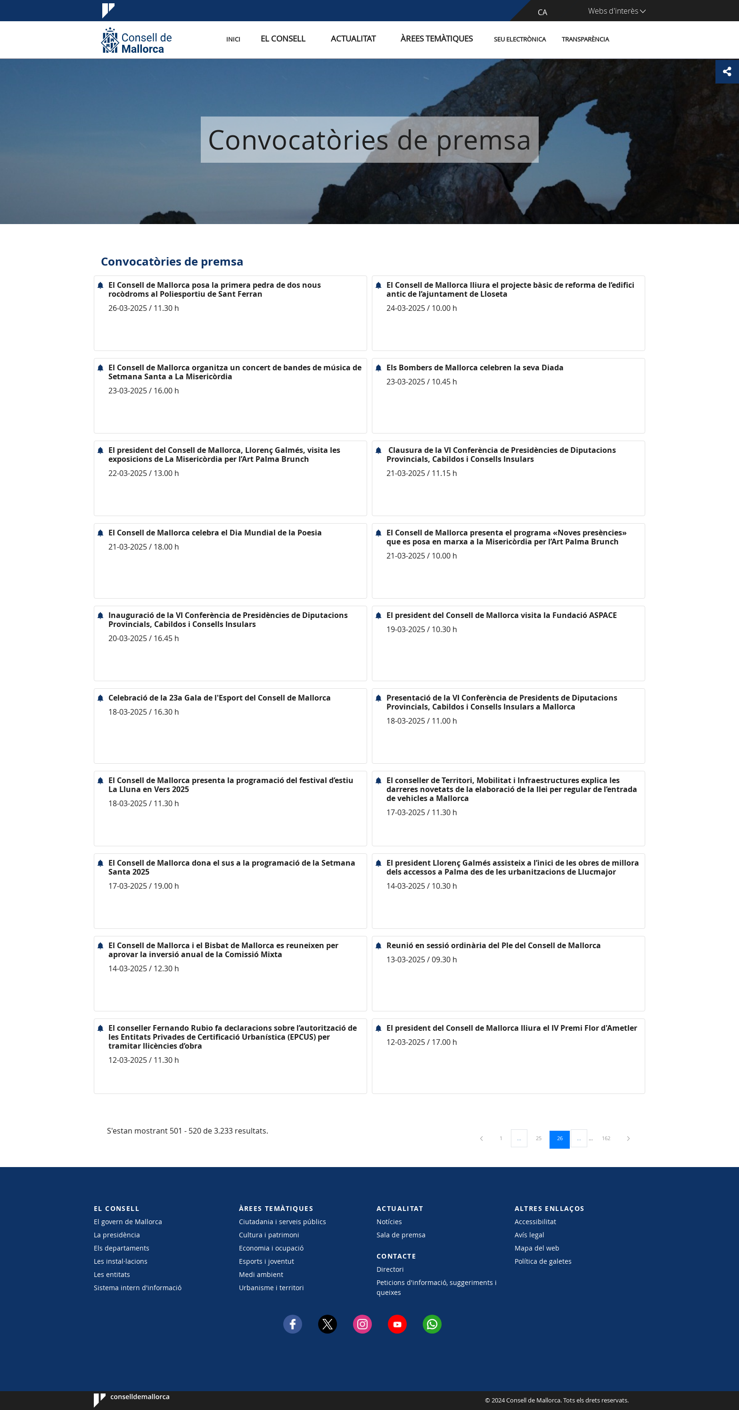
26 (563, 1138)
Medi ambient (261, 1274)
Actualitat (374, 39)
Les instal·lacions (121, 1261)
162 (609, 1138)
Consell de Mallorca (122, 1400)
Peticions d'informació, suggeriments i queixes (437, 1287)
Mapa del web (537, 1247)
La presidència (117, 1234)
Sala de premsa (401, 1234)
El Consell (316, 39)
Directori (390, 1269)
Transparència (585, 39)
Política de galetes (543, 1261)
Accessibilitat (535, 1221)
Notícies (389, 1221)
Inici (276, 39)
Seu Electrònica (520, 39)
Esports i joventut (266, 1261)
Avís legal (529, 1234)
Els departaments (121, 1247)
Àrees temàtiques (442, 39)
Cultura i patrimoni (269, 1234)
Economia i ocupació (271, 1247)
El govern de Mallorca (128, 1221)
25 (542, 1138)
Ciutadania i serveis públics (282, 1221)
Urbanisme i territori (271, 1287)
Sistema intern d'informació (137, 1287)
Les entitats (112, 1274)
